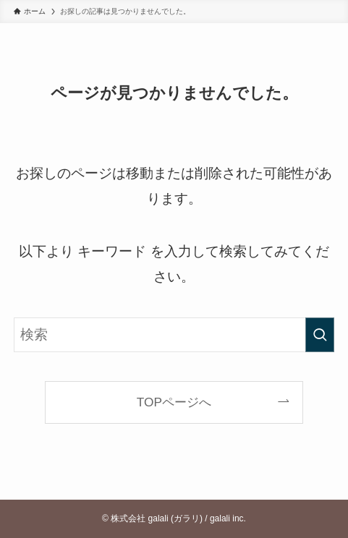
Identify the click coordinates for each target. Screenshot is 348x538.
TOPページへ (174, 402)
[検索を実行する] (319, 334)
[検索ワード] (174, 334)
